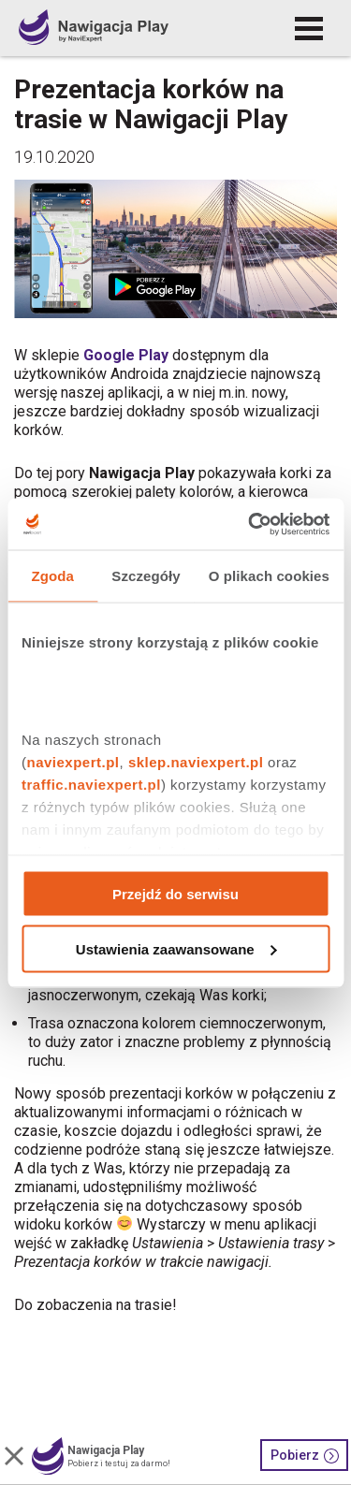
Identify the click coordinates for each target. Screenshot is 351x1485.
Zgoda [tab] (52, 576)
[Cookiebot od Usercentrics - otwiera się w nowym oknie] (249, 524)
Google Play (125, 355)
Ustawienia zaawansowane (176, 948)
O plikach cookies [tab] (269, 576)
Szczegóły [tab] (145, 576)
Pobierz (305, 1455)
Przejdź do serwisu (175, 894)
